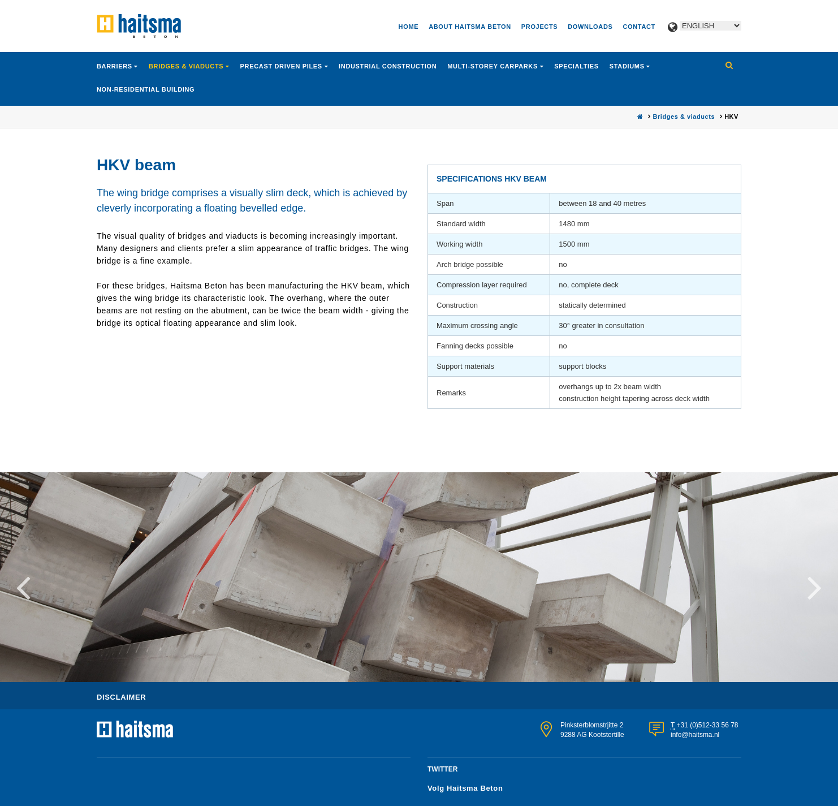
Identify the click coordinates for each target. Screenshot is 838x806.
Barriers (115, 66)
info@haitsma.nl (695, 735)
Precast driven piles (282, 66)
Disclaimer (121, 697)
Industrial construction (388, 66)
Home (409, 26)
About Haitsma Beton (470, 26)
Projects (539, 26)
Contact (639, 26)
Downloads (590, 26)
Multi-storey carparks (493, 66)
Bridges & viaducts (187, 66)
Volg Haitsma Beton (465, 788)
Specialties (576, 66)
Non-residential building (146, 89)
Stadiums (628, 66)
